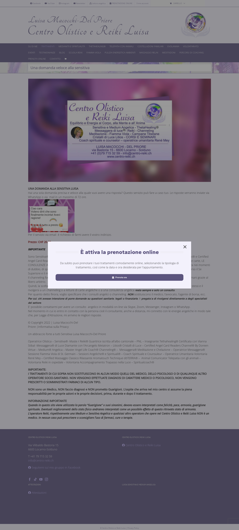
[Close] (185, 247)
